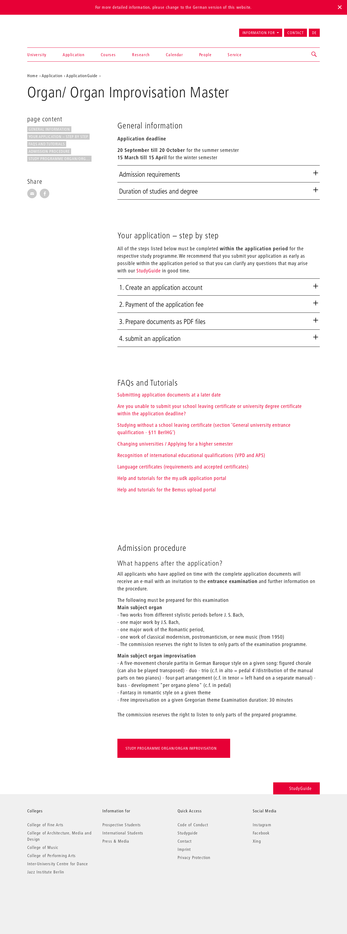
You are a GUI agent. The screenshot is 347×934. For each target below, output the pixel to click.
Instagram (262, 824)
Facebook (261, 833)
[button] (314, 54)
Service (235, 54)
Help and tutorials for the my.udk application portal (171, 478)
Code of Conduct (193, 824)
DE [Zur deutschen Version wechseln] (314, 32)
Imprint (184, 849)
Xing (257, 841)
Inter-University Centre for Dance (57, 863)
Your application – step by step (58, 136)
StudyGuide (148, 271)
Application (74, 54)
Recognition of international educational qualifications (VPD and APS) (191, 455)
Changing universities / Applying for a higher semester (175, 444)
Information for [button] (258, 32)
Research (141, 54)
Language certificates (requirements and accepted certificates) (183, 467)
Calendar (174, 54)
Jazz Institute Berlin (45, 872)
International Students (122, 833)
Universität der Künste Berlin (48, 30)
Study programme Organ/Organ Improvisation (171, 748)
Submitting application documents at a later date (169, 395)
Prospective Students (121, 824)
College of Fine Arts (45, 824)
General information (49, 129)
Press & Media (115, 841)
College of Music (42, 847)
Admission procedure (49, 151)
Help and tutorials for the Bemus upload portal (166, 489)
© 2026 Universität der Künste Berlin (55, 895)
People (205, 54)
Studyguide (188, 833)
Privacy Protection (194, 857)
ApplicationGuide (82, 75)
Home (32, 75)
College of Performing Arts (51, 855)
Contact (295, 32)
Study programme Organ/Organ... (60, 158)
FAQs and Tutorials (47, 144)
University (37, 54)
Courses (108, 54)
